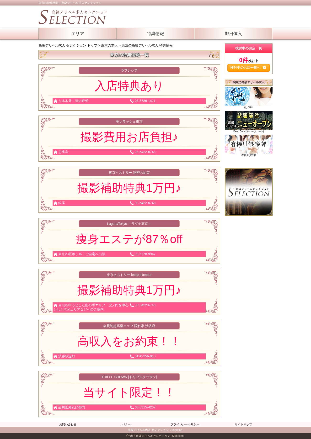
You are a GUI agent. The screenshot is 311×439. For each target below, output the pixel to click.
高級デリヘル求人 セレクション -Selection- (155, 430)
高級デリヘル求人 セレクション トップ (68, 45)
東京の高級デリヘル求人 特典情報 (147, 45)
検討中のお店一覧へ (248, 67)
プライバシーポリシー (185, 424)
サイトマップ (243, 424)
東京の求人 (109, 45)
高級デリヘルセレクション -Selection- (160, 436)
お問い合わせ (67, 424)
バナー (126, 424)
